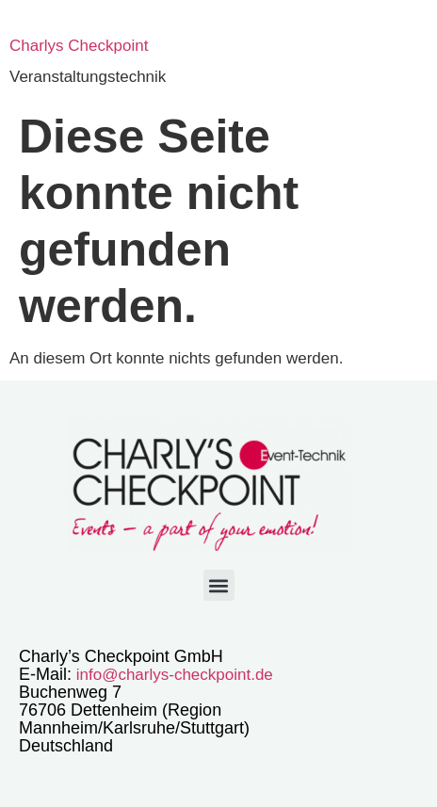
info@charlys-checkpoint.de (172, 675)
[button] (219, 585)
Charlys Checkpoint (78, 46)
